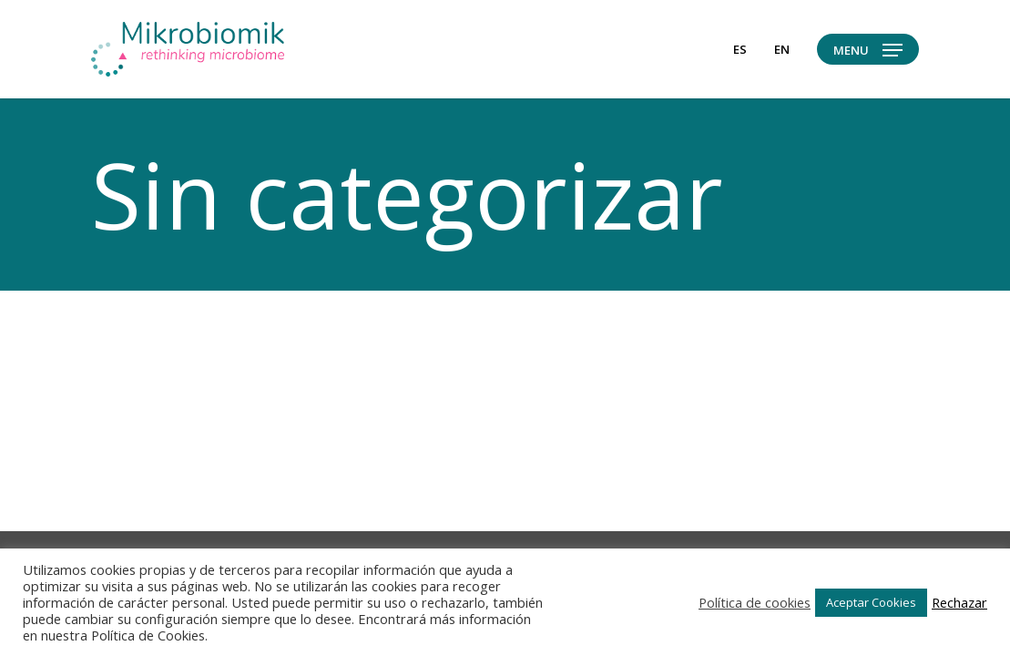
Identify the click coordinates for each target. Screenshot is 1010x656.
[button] (868, 49)
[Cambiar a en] (782, 49)
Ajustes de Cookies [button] (627, 602)
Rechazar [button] (959, 602)
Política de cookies (755, 602)
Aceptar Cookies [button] (871, 602)
